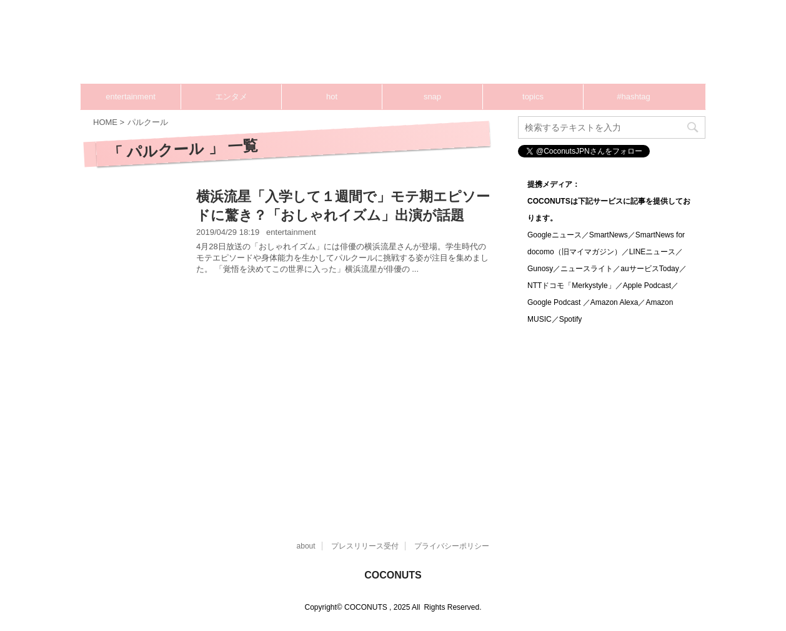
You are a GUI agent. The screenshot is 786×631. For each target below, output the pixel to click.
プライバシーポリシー (451, 546)
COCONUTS (393, 575)
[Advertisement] (293, 396)
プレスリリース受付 (365, 546)
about (306, 546)
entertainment (131, 96)
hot (331, 96)
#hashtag (633, 96)
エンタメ (231, 96)
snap (432, 96)
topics (533, 96)
